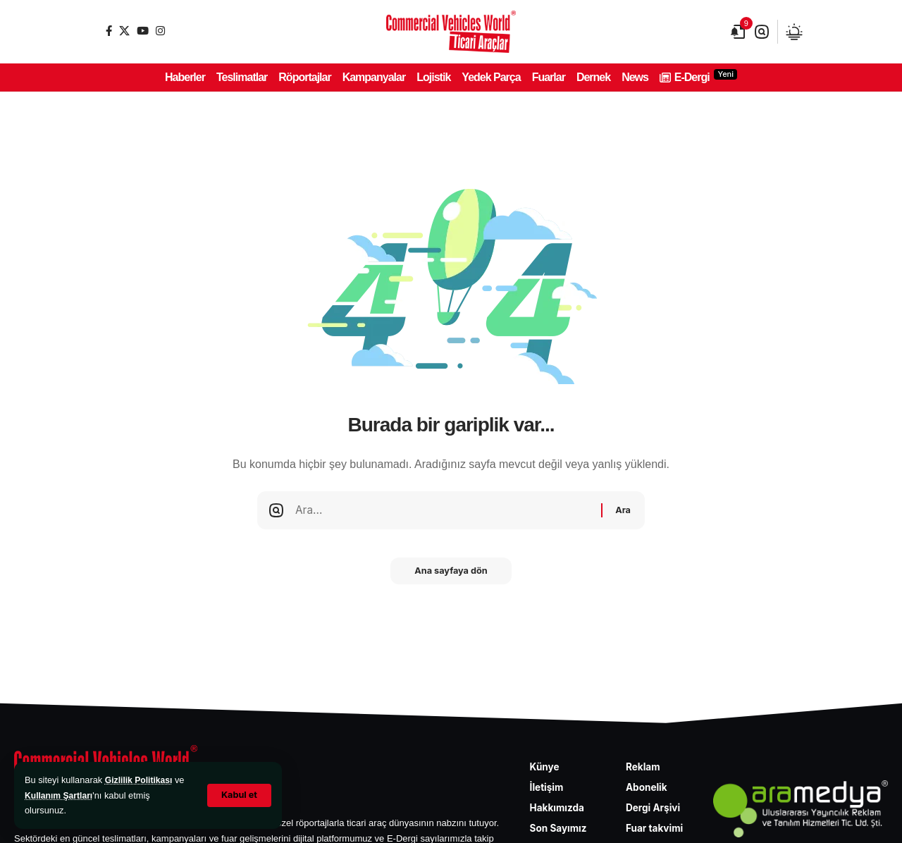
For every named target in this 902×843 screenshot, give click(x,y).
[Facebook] (109, 30)
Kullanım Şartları (61, 795)
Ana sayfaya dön (451, 576)
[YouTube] (142, 30)
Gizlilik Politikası (140, 780)
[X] (124, 30)
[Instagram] (160, 30)
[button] (238, 795)
